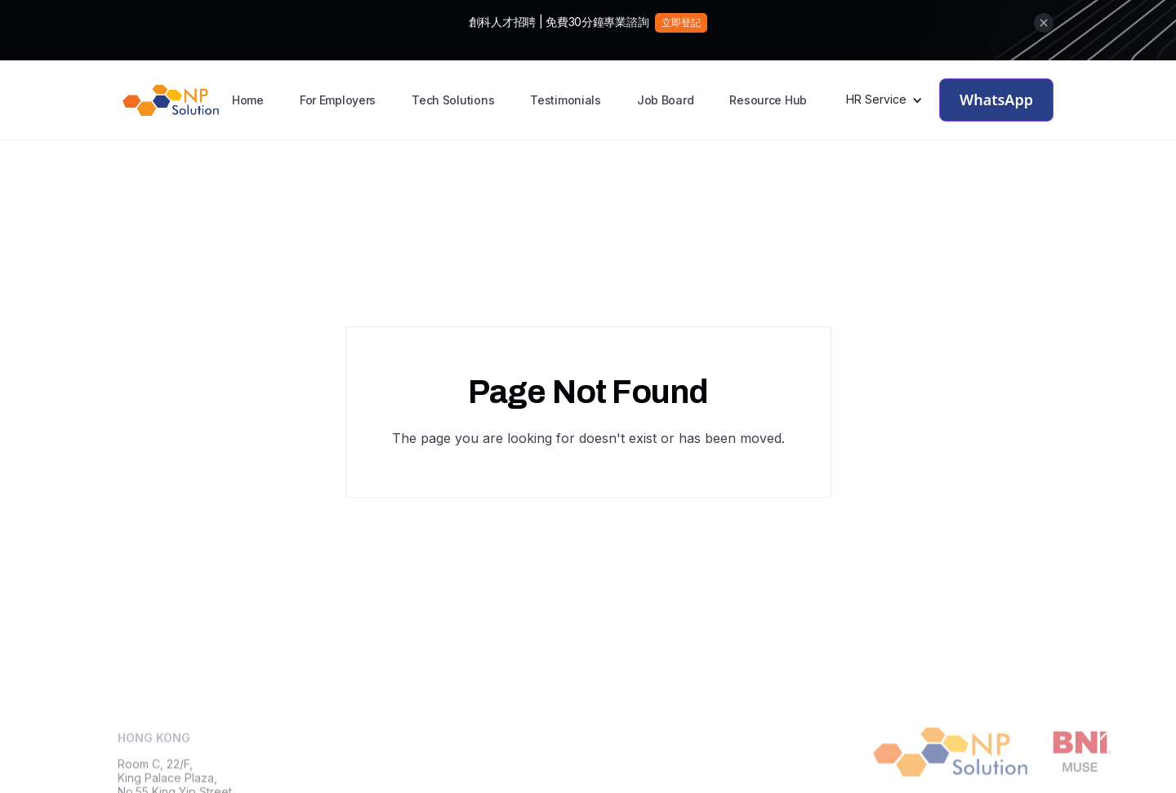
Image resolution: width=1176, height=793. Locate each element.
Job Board (665, 100)
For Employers (338, 100)
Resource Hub (768, 100)
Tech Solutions (453, 100)
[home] (170, 100)
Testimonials (565, 100)
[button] (884, 100)
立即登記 (681, 22)
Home (248, 100)
